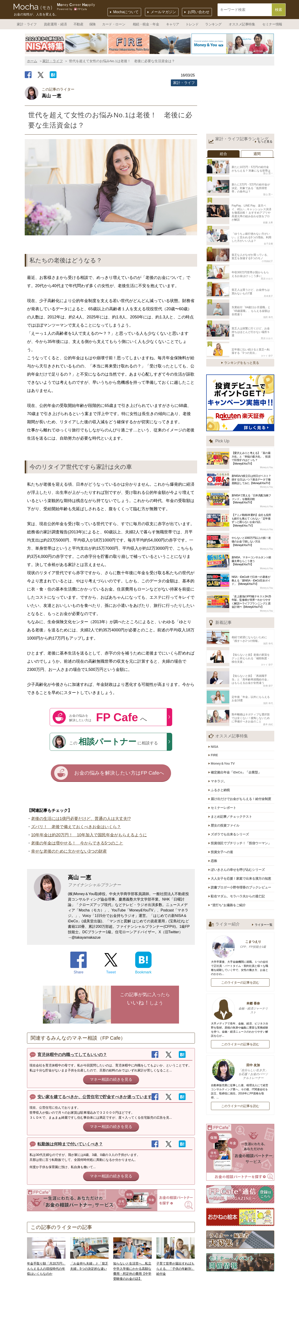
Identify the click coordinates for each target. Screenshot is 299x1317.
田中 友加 (240, 1023)
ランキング (213, 24)
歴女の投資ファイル (227, 786)
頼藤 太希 (268, 214)
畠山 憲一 (268, 171)
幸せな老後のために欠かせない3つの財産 (69, 852)
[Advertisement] (240, 100)
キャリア (172, 24)
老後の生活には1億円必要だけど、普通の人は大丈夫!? (81, 819)
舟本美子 (268, 281)
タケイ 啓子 (267, 333)
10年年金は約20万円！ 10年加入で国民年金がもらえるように (89, 836)
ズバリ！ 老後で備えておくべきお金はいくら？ (76, 828)
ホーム (32, 61)
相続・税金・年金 (146, 24)
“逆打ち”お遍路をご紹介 (230, 857)
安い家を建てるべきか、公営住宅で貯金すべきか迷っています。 (96, 1097)
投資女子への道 (224, 810)
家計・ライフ (27, 24)
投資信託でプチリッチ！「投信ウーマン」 (243, 802)
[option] (66, 44)
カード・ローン (113, 24)
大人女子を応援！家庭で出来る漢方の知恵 (243, 833)
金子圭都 (268, 233)
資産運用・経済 (55, 24)
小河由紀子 (267, 249)
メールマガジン (163, 12)
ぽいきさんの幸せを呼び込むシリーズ (240, 825)
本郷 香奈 (240, 960)
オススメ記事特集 (242, 24)
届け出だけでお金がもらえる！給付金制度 (243, 762)
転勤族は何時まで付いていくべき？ (70, 1145)
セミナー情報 (272, 24)
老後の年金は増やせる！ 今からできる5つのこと (77, 844)
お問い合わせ (198, 12)
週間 (257, 154)
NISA (217, 715)
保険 (92, 24)
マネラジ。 (221, 746)
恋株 (216, 818)
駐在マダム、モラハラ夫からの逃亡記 (240, 849)
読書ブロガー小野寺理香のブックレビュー (243, 841)
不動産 (78, 24)
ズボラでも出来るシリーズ (232, 794)
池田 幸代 (268, 301)
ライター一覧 (263, 876)
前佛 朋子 (268, 658)
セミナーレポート (225, 770)
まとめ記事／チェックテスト (233, 778)
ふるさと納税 (222, 754)
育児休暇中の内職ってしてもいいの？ (72, 1055)
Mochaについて (126, 12)
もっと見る (265, 141)
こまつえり (240, 896)
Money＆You (266, 444)
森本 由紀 (268, 693)
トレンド (192, 24)
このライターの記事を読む (240, 934)
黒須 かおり (267, 265)
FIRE (216, 723)
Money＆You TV (225, 730)
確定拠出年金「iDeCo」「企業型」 (238, 738)
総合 (223, 154)
